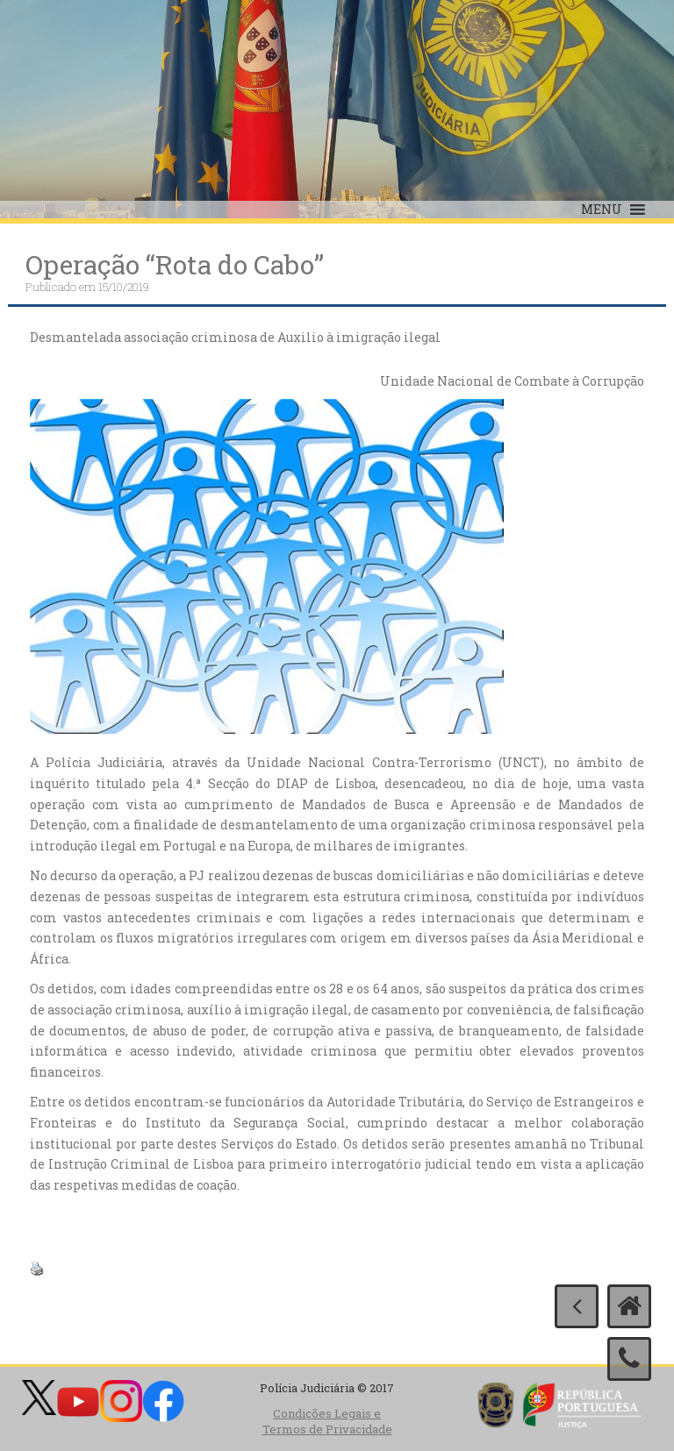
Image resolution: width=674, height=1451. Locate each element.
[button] (601, 209)
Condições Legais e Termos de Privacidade (327, 1421)
